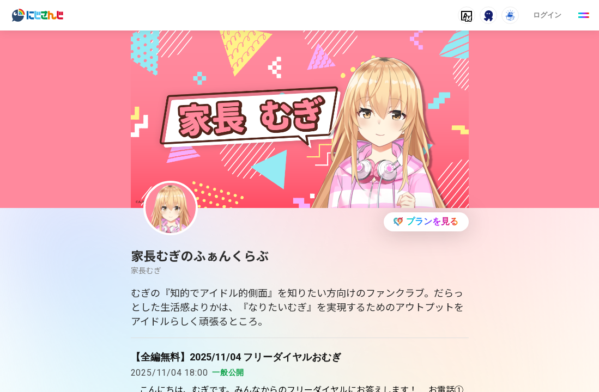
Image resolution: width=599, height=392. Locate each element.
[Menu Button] (584, 15)
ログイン (547, 15)
